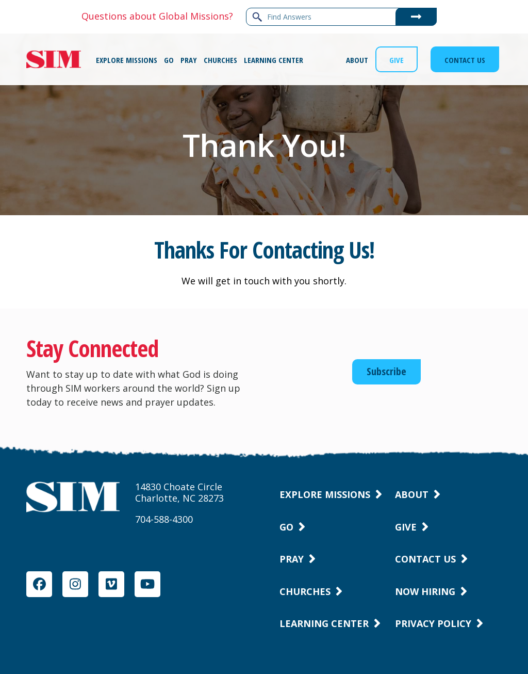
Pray (291, 559)
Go (286, 527)
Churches (305, 591)
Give (406, 527)
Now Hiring (425, 591)
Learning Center (324, 623)
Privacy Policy (433, 623)
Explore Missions (324, 494)
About (411, 494)
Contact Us (425, 559)
